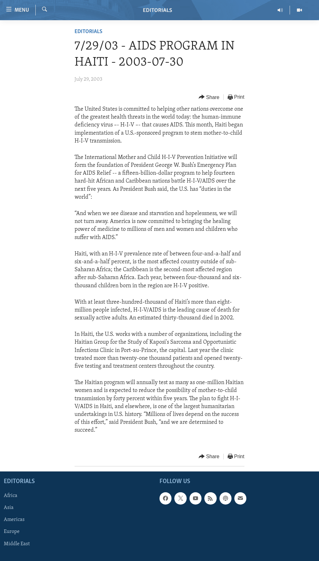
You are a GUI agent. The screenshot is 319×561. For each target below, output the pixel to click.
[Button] (209, 97)
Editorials (88, 32)
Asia (9, 507)
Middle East (17, 543)
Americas (14, 519)
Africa (10, 495)
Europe (12, 531)
